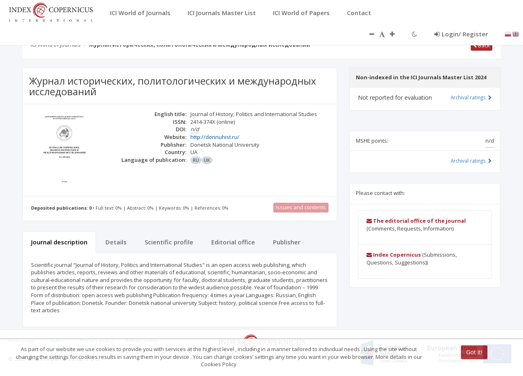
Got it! (474, 352)
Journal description (59, 242)
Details (116, 242)
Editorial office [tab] (233, 242)
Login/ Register (461, 34)
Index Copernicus (394, 254)
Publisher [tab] (286, 242)
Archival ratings (471, 97)
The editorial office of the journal (416, 220)
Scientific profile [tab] (169, 242)
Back (481, 45)
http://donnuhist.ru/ (214, 137)
